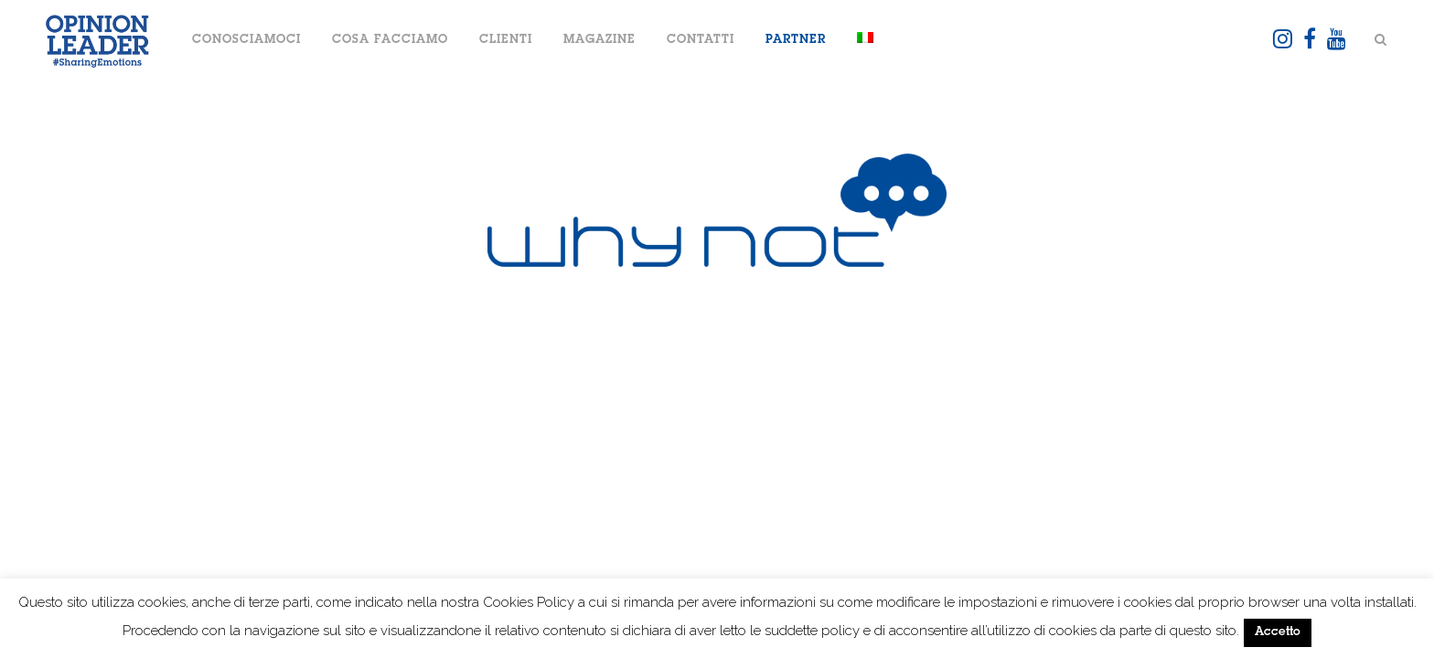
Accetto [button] (1277, 633)
